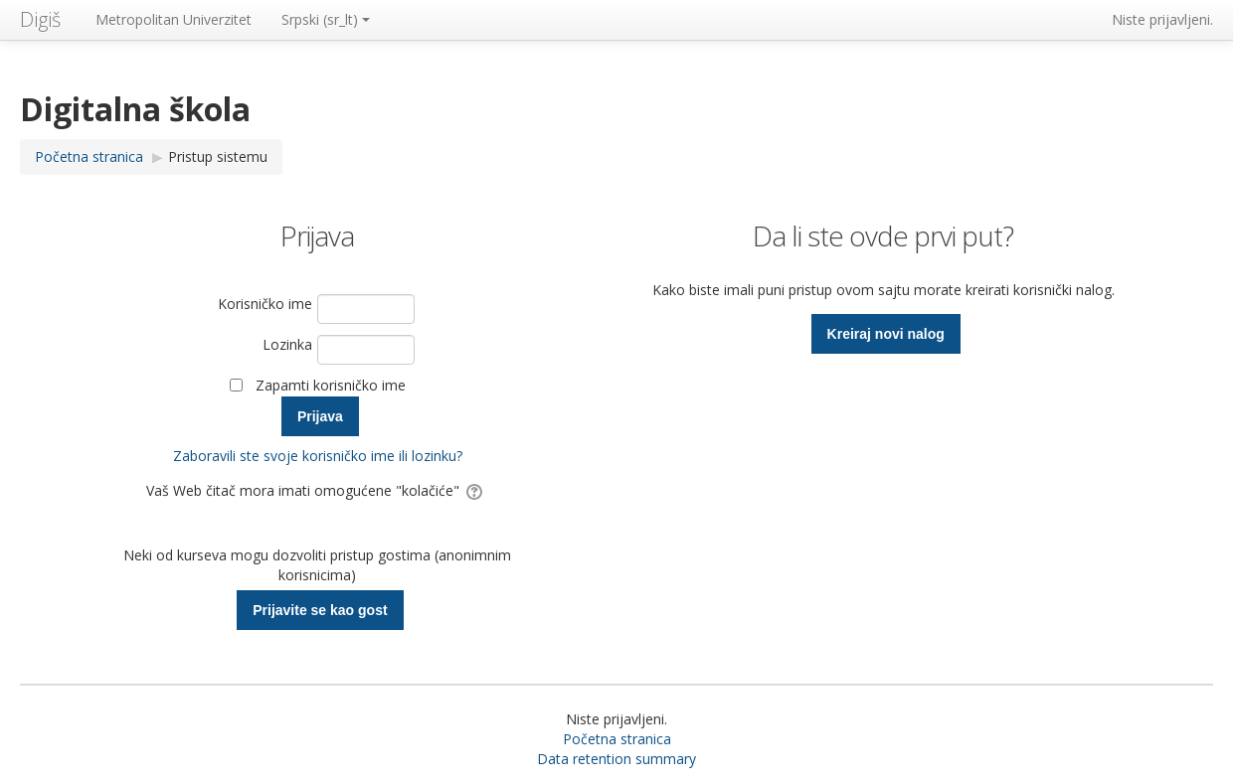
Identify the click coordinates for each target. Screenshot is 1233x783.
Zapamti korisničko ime (331, 385)
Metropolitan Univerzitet (173, 19)
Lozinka (287, 344)
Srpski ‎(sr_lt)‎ (325, 19)
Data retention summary (616, 758)
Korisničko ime (265, 303)
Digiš (40, 19)
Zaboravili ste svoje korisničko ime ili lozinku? (317, 455)
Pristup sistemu (217, 156)
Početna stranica (617, 738)
